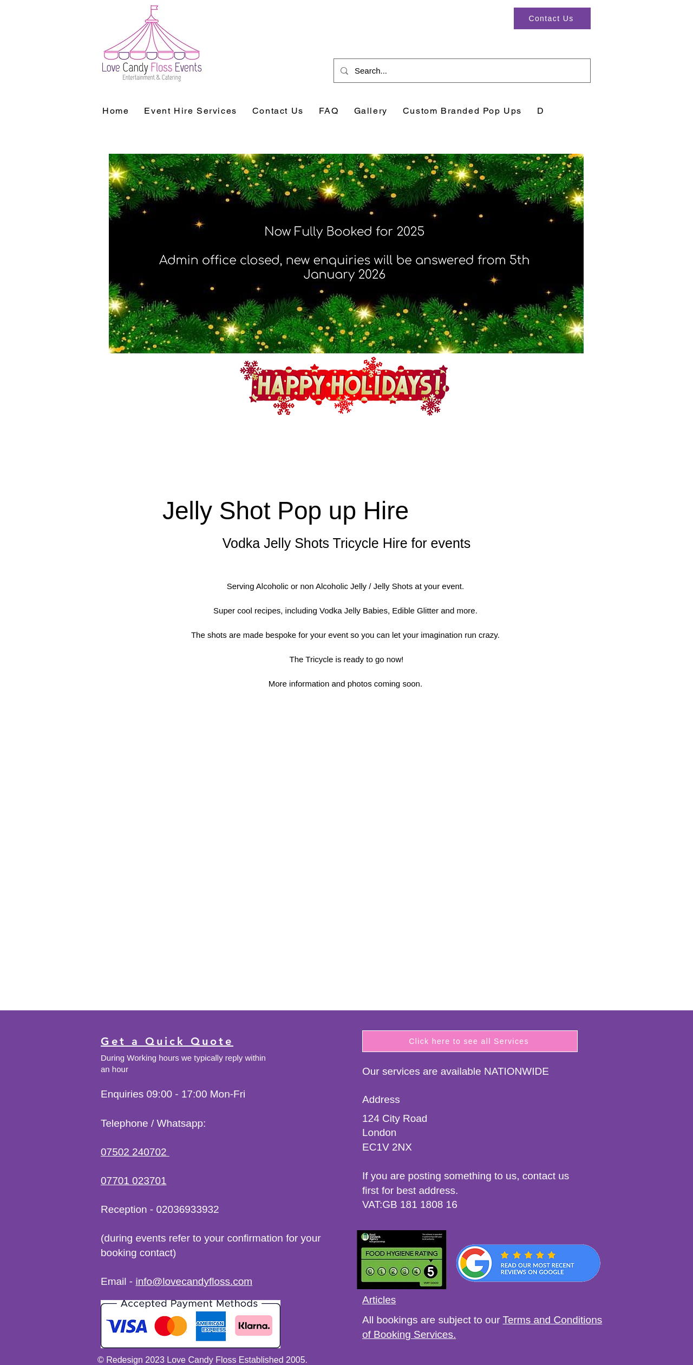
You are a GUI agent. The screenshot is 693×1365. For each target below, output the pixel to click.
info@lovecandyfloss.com (193, 1281)
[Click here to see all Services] (470, 1041)
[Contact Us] (552, 18)
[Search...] (461, 70)
